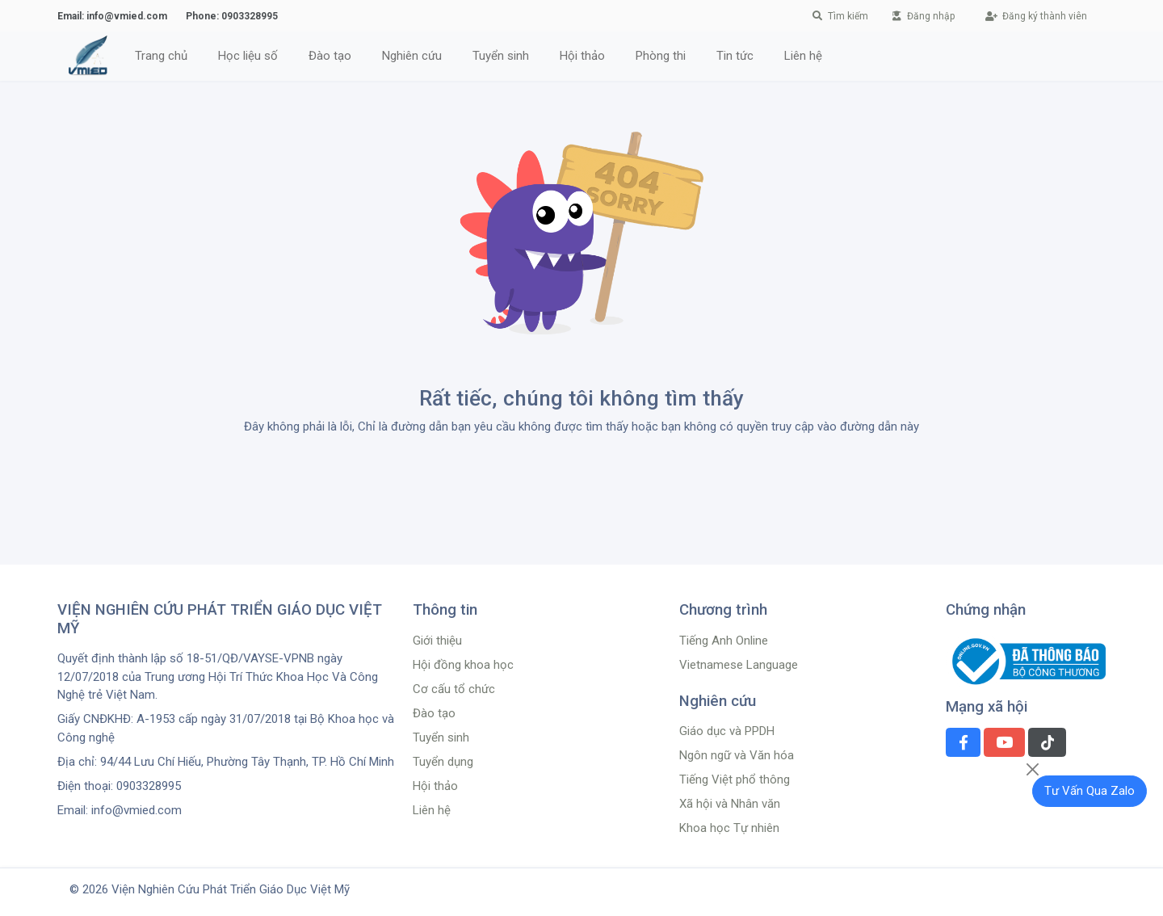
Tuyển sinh (500, 55)
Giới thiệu (437, 640)
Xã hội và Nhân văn (729, 803)
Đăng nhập (923, 16)
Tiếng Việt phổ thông (734, 779)
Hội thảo (582, 55)
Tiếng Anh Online (723, 640)
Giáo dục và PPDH (727, 731)
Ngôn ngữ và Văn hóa (736, 755)
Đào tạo (330, 55)
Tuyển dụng (443, 761)
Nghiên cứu (412, 55)
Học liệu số (248, 55)
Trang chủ (161, 55)
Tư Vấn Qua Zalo (1089, 791)
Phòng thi (661, 55)
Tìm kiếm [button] (840, 16)
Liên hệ (803, 55)
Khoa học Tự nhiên (729, 828)
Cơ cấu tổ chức (454, 689)
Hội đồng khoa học (463, 665)
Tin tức (735, 55)
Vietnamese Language (738, 665)
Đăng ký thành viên (1036, 16)
